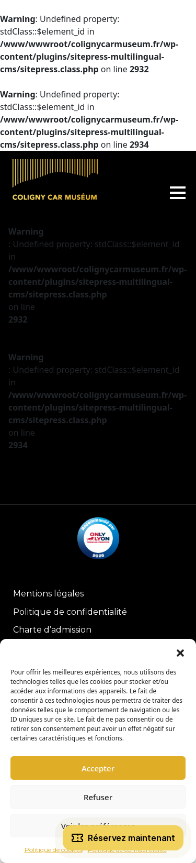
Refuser (98, 797)
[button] (180, 652)
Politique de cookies (54, 850)
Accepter (98, 768)
